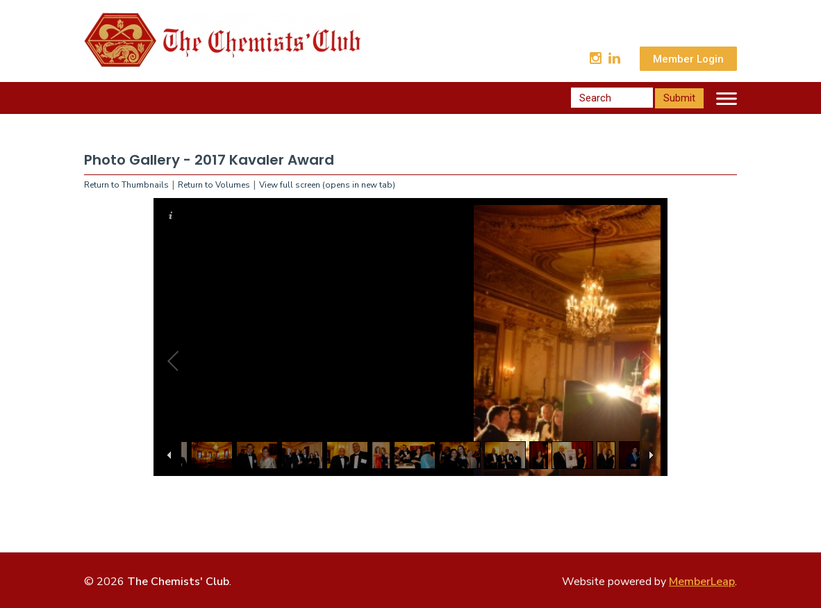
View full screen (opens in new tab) (327, 184)
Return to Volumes (214, 184)
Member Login (688, 59)
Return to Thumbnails (126, 184)
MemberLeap (702, 581)
